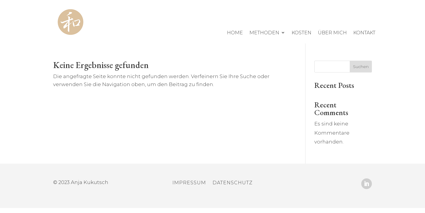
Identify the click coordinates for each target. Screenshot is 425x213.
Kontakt (364, 33)
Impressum (189, 183)
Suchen (361, 66)
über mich (332, 33)
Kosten (301, 33)
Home (235, 33)
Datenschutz (232, 183)
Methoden (264, 33)
